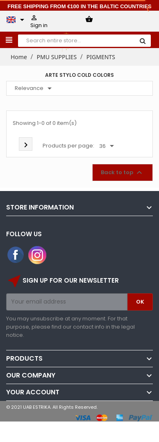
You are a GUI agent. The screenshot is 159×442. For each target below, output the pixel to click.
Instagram (37, 255)
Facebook (16, 255)
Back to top (122, 172)
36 (108, 146)
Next (26, 145)
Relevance (35, 88)
